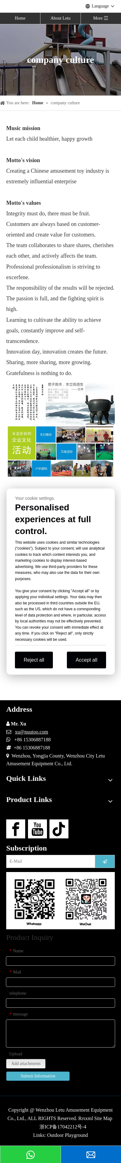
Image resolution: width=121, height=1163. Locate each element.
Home (20, 18)
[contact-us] (60, 901)
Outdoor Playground (67, 1135)
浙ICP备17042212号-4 (63, 1126)
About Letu (60, 18)
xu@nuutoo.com (31, 731)
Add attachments (25, 1063)
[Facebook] (15, 828)
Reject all (34, 660)
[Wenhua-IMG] (60, 430)
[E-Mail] (49, 861)
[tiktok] (58, 828)
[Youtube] (37, 828)
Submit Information (38, 1076)
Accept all (86, 660)
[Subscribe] (105, 861)
